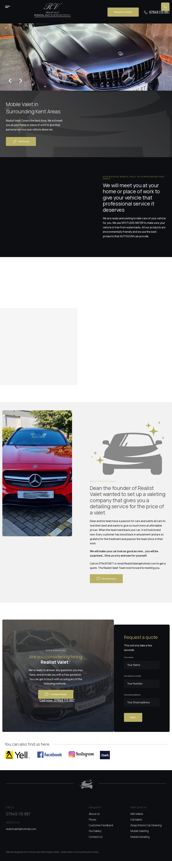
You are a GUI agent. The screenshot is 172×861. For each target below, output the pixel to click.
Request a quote (123, 12)
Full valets (136, 819)
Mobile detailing (140, 837)
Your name (128, 657)
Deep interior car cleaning (146, 825)
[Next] (20, 80)
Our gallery (95, 831)
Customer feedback (101, 825)
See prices (21, 142)
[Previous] (10, 80)
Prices (92, 819)
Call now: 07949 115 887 (57, 700)
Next (133, 717)
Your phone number (132, 676)
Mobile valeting (140, 831)
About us (94, 814)
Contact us (95, 837)
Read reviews (106, 578)
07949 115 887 (157, 12)
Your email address (132, 695)
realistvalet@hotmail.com (21, 829)
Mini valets (137, 814)
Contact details (56, 694)
